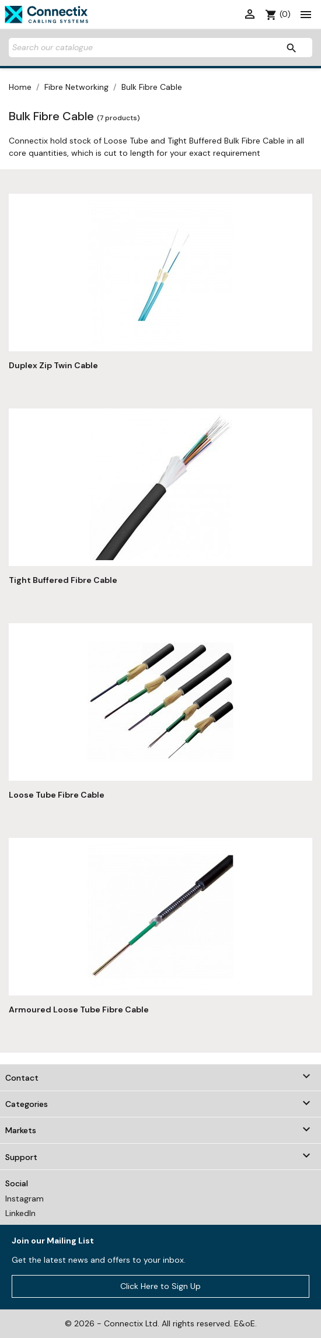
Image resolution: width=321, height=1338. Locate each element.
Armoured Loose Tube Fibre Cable (79, 1009)
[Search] (160, 47)
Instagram (24, 1198)
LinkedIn (20, 1213)
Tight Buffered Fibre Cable (63, 580)
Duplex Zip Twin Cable (53, 365)
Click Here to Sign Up (160, 1286)
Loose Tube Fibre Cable (56, 794)
